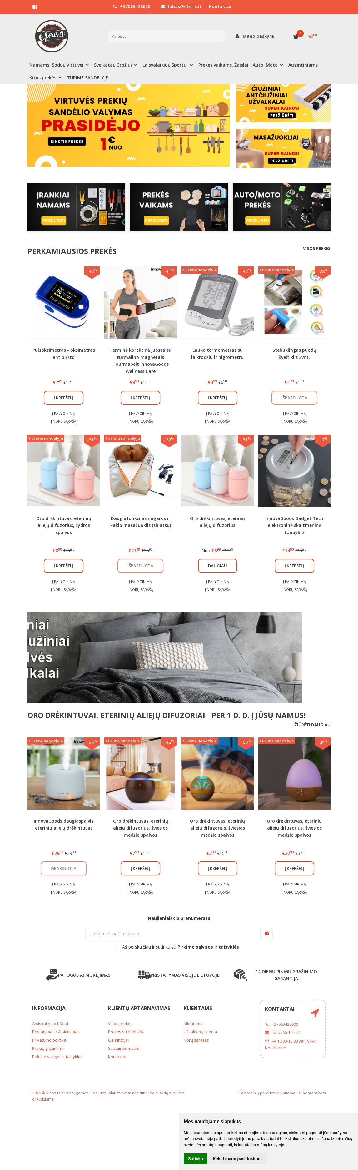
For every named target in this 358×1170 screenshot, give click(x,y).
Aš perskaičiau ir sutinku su (180, 947)
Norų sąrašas (196, 1040)
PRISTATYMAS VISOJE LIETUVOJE (179, 975)
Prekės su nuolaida (126, 1031)
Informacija (49, 1008)
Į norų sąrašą (63, 421)
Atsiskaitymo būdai (50, 1023)
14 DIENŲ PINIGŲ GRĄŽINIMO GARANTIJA (275, 975)
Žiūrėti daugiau (313, 724)
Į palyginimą (63, 413)
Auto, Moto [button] (265, 65)
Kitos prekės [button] (42, 78)
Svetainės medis (123, 1048)
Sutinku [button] (195, 1158)
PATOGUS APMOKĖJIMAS (78, 975)
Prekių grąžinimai (48, 1048)
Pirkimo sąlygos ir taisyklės (57, 1056)
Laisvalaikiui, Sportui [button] (165, 65)
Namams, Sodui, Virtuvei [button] (56, 65)
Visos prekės (317, 248)
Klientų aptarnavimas (139, 1008)
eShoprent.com (312, 1093)
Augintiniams (303, 65)
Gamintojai (118, 1040)
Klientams (198, 1008)
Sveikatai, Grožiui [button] (113, 65)
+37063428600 (131, 6)
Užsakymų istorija (200, 1031)
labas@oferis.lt (181, 6)
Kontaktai (220, 6)
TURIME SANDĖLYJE (87, 78)
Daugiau (217, 565)
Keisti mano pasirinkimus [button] (238, 1158)
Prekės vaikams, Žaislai (223, 65)
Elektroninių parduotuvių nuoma (266, 1093)
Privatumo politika (49, 1040)
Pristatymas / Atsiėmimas (56, 1031)
